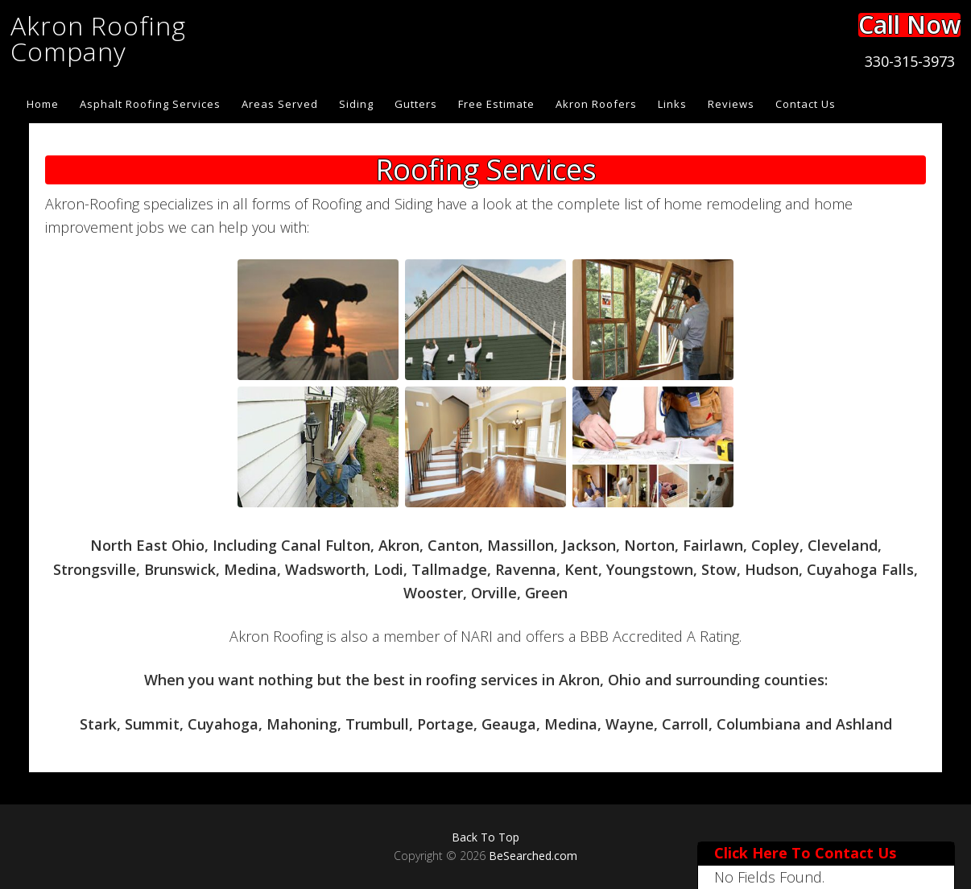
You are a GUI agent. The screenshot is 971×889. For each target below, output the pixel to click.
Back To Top (485, 837)
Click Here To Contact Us (805, 852)
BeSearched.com (533, 855)
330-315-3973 (910, 61)
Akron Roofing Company (98, 38)
